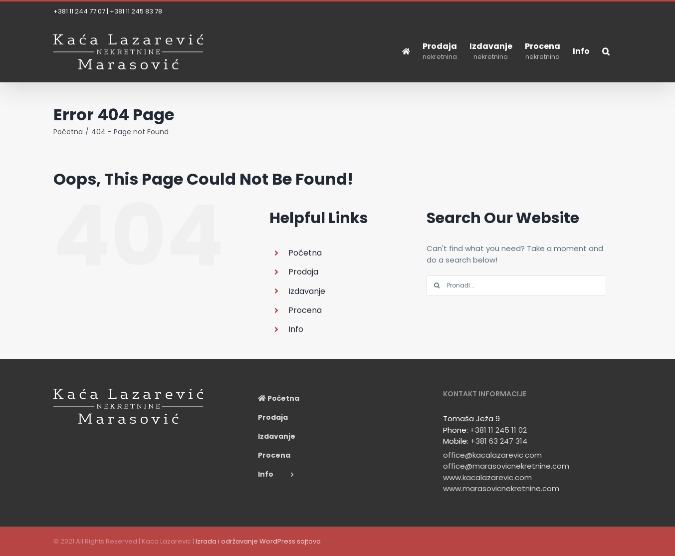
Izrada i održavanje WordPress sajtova (258, 541)
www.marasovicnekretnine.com (501, 488)
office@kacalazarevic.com (492, 455)
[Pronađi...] (516, 285)
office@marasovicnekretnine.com (506, 466)
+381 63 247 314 (498, 441)
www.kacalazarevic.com (487, 477)
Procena (305, 310)
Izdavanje (306, 291)
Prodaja (303, 272)
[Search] (437, 285)
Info (295, 329)
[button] (606, 51)
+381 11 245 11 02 (498, 430)
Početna (305, 253)
